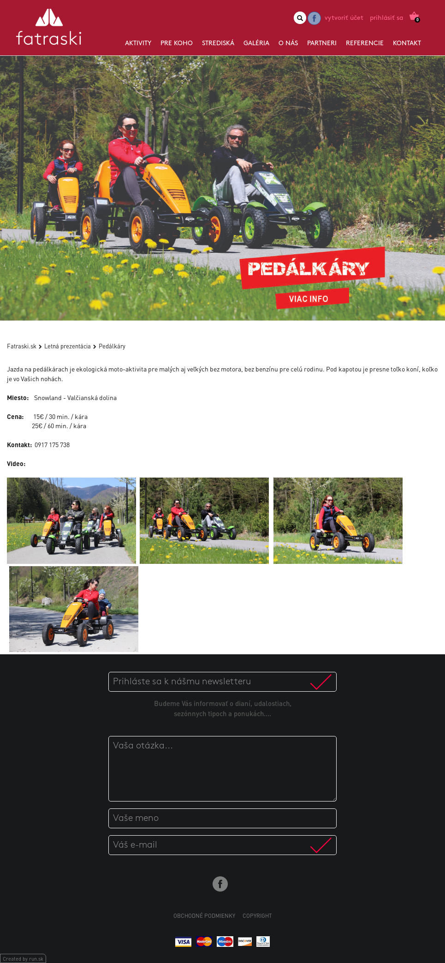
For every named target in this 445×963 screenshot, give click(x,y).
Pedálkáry (112, 346)
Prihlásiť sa (386, 18)
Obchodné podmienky (204, 915)
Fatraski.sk (21, 346)
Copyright (257, 915)
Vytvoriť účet (344, 18)
